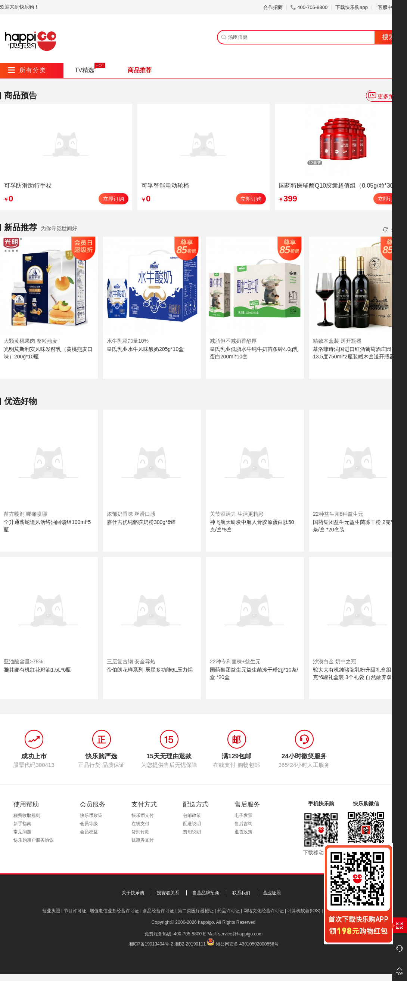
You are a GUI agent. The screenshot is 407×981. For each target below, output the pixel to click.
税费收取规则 (26, 815)
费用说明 (192, 832)
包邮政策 (192, 815)
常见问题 (22, 832)
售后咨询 (243, 823)
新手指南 (22, 823)
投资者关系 (168, 892)
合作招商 (273, 7)
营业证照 (272, 892)
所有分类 (27, 70)
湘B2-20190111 (190, 944)
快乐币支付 (142, 815)
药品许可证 (228, 910)
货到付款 (140, 832)
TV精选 (84, 70)
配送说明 (192, 823)
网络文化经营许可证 (263, 910)
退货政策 (243, 832)
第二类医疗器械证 (196, 910)
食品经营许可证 (158, 910)
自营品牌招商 (205, 892)
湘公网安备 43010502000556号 (247, 944)
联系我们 (241, 892)
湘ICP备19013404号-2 (150, 944)
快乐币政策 (91, 815)
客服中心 (390, 7)
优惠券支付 (142, 840)
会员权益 (89, 832)
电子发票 (243, 815)
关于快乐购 (133, 892)
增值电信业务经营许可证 (114, 910)
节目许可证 (75, 910)
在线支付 (140, 823)
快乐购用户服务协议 (33, 840)
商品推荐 (140, 70)
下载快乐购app (351, 7)
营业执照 (51, 910)
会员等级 (89, 823)
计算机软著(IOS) (303, 910)
